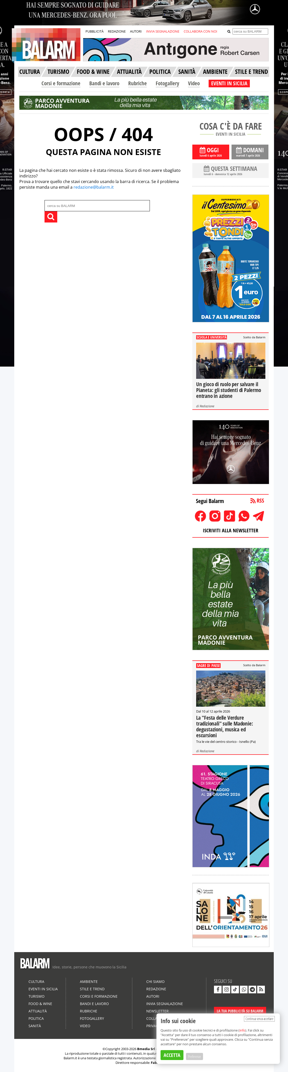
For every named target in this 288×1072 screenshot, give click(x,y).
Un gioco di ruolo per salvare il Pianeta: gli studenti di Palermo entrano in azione (228, 390)
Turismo (36, 996)
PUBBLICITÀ (94, 31)
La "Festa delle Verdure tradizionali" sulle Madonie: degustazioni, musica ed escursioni (224, 726)
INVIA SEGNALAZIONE (162, 31)
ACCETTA (172, 1055)
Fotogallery (167, 83)
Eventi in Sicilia (43, 988)
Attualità (37, 1011)
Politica (36, 1018)
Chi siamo (155, 981)
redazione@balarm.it (94, 187)
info (242, 1030)
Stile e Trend (92, 988)
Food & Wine (40, 1003)
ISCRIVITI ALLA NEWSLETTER (230, 530)
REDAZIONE (117, 31)
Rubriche (137, 83)
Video (194, 83)
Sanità (34, 1025)
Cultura (36, 981)
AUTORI (136, 31)
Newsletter (157, 1011)
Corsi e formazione (60, 83)
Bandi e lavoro (104, 83)
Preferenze (194, 1056)
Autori (152, 996)
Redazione (207, 406)
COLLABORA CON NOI (200, 31)
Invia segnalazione (164, 1003)
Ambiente (89, 981)
